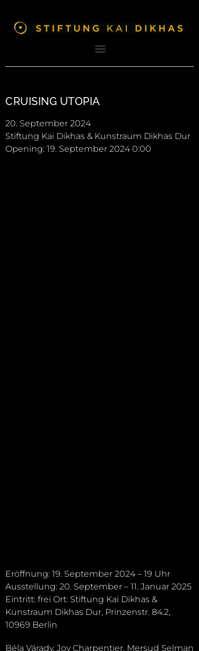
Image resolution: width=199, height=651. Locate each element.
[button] (100, 48)
